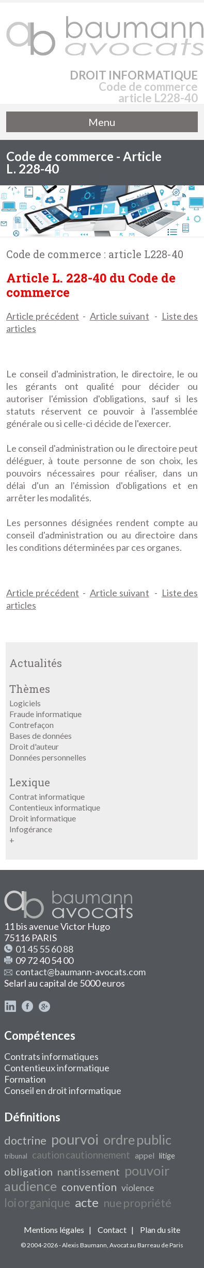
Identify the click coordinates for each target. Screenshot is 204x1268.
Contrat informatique (47, 796)
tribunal (15, 1156)
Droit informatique (42, 818)
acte (87, 1202)
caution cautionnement (81, 1155)
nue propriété (137, 1203)
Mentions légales (54, 1229)
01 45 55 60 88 (44, 949)
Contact (112, 1229)
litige (167, 1155)
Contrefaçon (31, 725)
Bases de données (40, 735)
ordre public (137, 1139)
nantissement (88, 1171)
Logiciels (25, 703)
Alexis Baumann (84, 1245)
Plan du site (160, 1229)
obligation (28, 1171)
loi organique (37, 1203)
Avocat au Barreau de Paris (146, 1245)
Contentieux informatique (54, 807)
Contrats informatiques (51, 1056)
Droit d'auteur (34, 746)
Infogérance (30, 829)
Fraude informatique (45, 714)
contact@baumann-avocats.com (80, 971)
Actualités (35, 663)
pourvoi (75, 1139)
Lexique (29, 782)
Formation (25, 1079)
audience (30, 1186)
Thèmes (29, 688)
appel (144, 1155)
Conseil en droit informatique (62, 1090)
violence (137, 1187)
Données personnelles (47, 757)
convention (89, 1187)
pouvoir (146, 1170)
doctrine (25, 1140)
